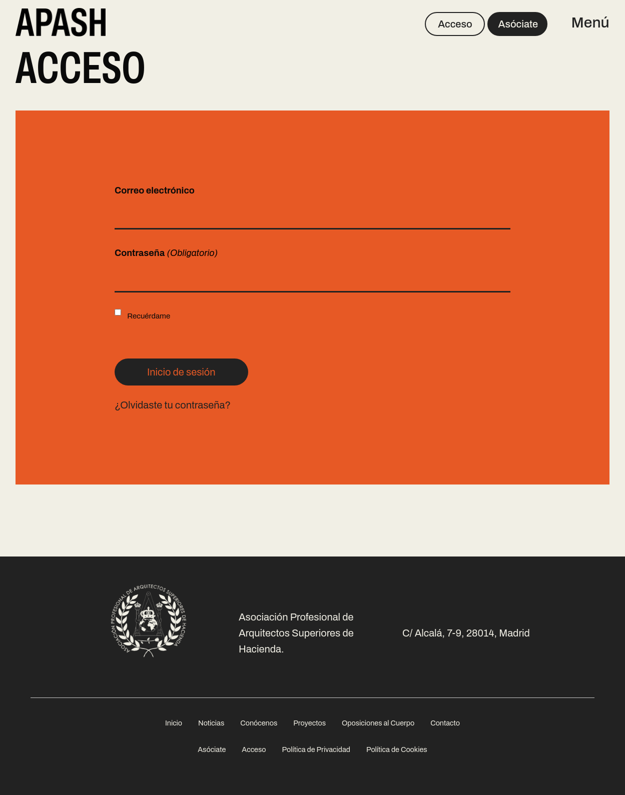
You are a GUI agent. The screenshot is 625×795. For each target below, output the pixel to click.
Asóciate (518, 24)
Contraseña (166, 253)
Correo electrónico (155, 191)
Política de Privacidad (316, 750)
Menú (590, 22)
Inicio (173, 723)
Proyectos (309, 723)
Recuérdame (148, 316)
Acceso (455, 24)
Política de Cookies (396, 750)
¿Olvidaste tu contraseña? (173, 405)
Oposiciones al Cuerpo (378, 723)
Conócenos (258, 723)
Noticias (211, 723)
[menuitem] (173, 723)
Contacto (445, 723)
